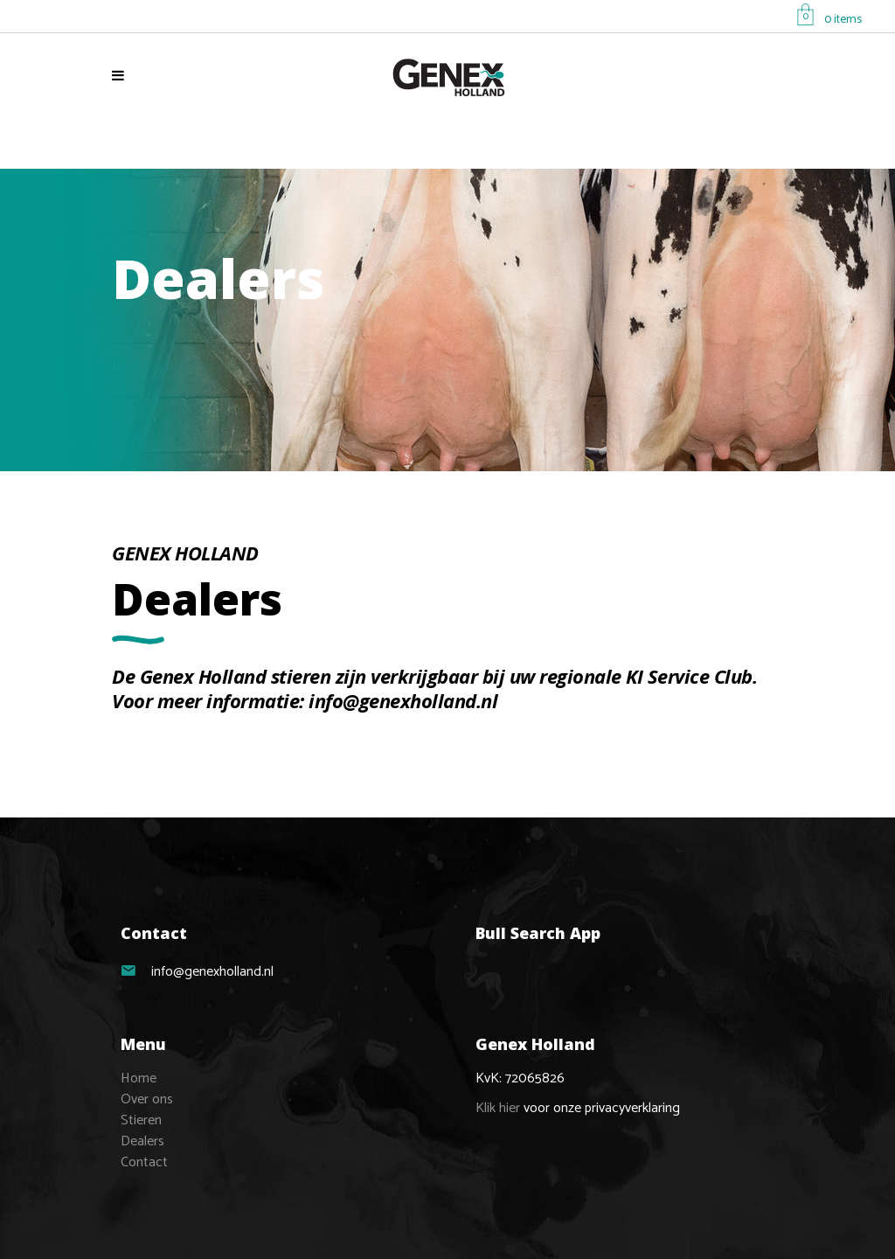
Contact (144, 1162)
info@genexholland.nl (403, 700)
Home (138, 1078)
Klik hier (497, 1108)
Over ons (147, 1099)
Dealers (142, 1141)
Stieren (141, 1120)
